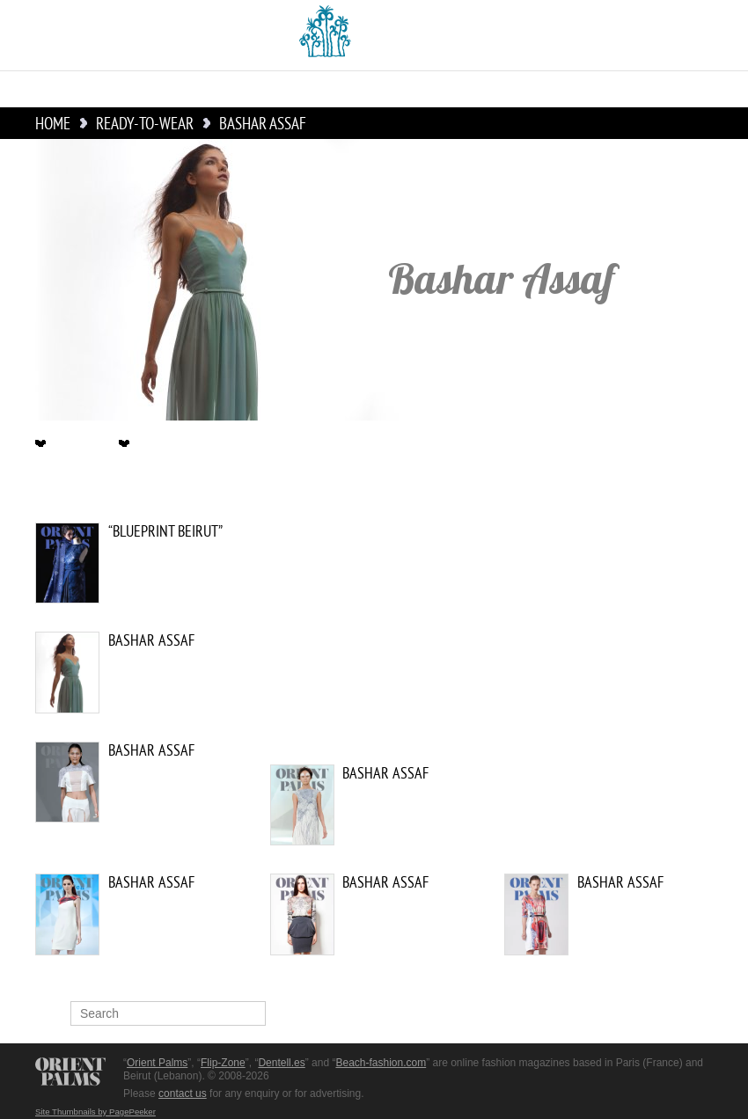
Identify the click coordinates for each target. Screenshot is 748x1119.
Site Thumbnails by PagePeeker (95, 1111)
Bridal (343, 89)
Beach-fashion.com (380, 1063)
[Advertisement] (563, 641)
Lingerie (674, 89)
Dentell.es (281, 1063)
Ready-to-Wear (252, 89)
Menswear (521, 89)
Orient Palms (157, 1063)
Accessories (426, 89)
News (89, 89)
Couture (153, 89)
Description (74, 444)
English (124, 36)
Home (37, 89)
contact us (182, 1093)
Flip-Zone (223, 1063)
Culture (601, 89)
